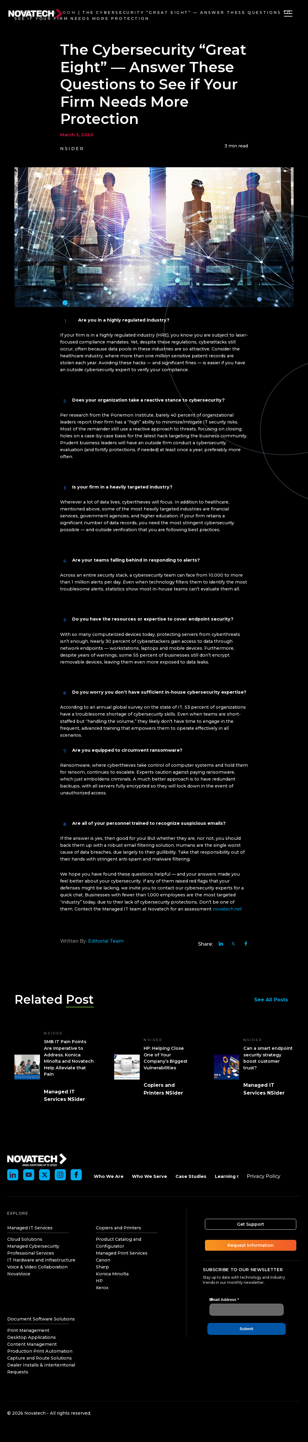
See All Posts (274, 1000)
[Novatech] (37, 1159)
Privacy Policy (263, 1176)
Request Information (252, 1245)
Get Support (251, 1224)
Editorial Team (106, 941)
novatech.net (227, 909)
